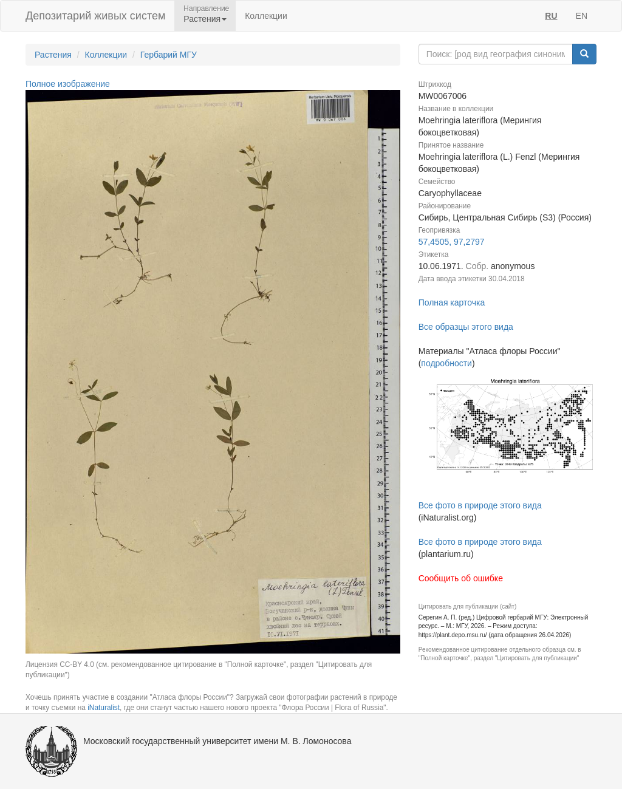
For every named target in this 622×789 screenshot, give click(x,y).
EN (581, 16)
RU (551, 16)
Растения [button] (205, 19)
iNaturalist (103, 707)
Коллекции (266, 16)
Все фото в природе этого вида (480, 505)
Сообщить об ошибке (461, 578)
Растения (53, 55)
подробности (446, 363)
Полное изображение (68, 84)
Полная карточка (452, 302)
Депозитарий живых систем (95, 16)
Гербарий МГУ (168, 55)
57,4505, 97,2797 (452, 242)
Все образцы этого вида (466, 327)
